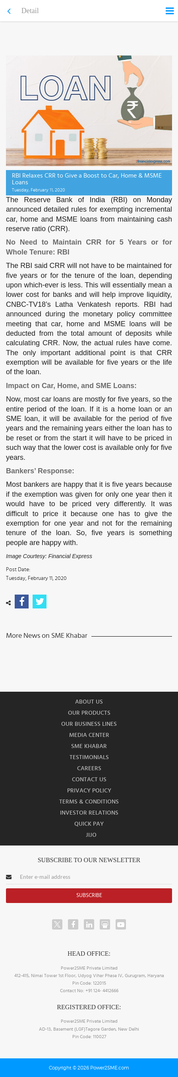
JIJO (91, 835)
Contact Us (89, 779)
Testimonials (89, 757)
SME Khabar (89, 746)
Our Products (89, 713)
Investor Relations (89, 813)
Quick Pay (89, 824)
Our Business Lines (89, 724)
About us (89, 702)
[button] (89, 538)
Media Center (89, 735)
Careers (89, 768)
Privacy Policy (89, 791)
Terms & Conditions (89, 802)
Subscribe (89, 895)
